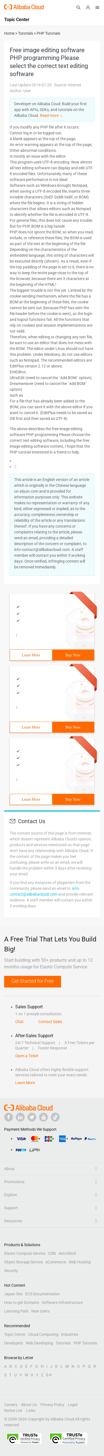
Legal (72, 1404)
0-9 (49, 1375)
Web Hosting (80, 1262)
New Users (40, 1311)
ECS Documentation (42, 1294)
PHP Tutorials (85, 1343)
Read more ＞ (51, 115)
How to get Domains (21, 1302)
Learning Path (16, 1311)
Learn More (31, 655)
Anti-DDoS (67, 1253)
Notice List (13, 1410)
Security (11, 1270)
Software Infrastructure (62, 1302)
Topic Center (15, 1334)
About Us (29, 1404)
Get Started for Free (32, 981)
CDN (52, 1253)
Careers (10, 1404)
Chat (19, 1021)
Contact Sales (50, 1021)
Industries (69, 1334)
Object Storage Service (23, 1262)
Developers (13, 1343)
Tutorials (63, 1343)
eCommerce (55, 1262)
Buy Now (72, 655)
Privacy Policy (52, 1404)
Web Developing (39, 1343)
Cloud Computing (43, 1334)
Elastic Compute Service (24, 1253)
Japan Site (13, 1294)
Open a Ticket (27, 1056)
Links (30, 1410)
